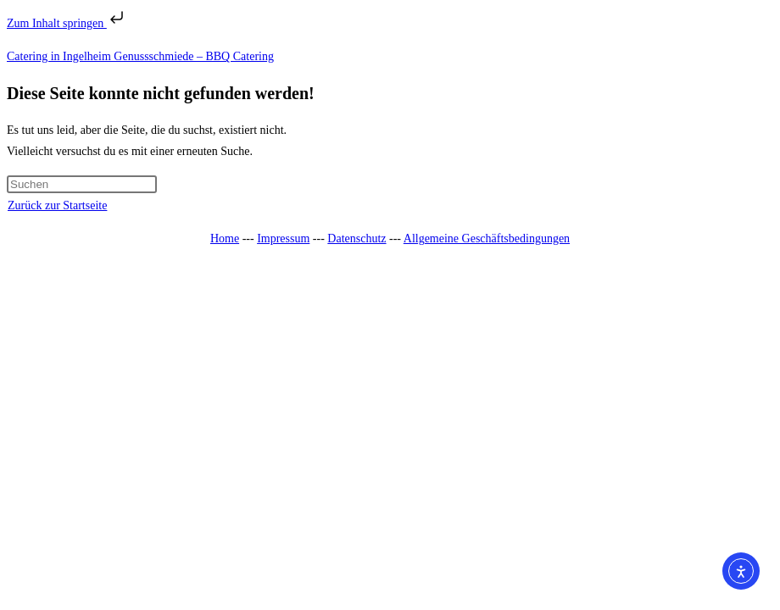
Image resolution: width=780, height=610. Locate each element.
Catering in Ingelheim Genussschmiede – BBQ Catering (140, 56)
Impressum (283, 238)
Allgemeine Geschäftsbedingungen (487, 238)
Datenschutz (356, 238)
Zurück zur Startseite (57, 205)
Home (224, 238)
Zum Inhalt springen (67, 23)
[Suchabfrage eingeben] (82, 184)
